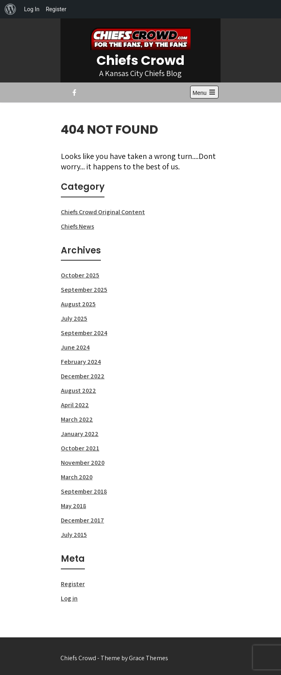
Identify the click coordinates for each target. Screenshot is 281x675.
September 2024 (84, 333)
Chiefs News (77, 226)
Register (73, 584)
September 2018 (84, 491)
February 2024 (81, 362)
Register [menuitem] (56, 9)
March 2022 (77, 419)
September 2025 (84, 289)
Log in (69, 598)
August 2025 (78, 304)
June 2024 (75, 347)
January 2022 (79, 434)
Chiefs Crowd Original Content (103, 212)
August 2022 (78, 390)
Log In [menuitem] (31, 9)
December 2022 (82, 376)
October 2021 (80, 448)
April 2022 (75, 405)
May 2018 (73, 506)
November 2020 (82, 462)
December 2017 (82, 520)
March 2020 (76, 477)
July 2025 (74, 318)
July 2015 (74, 534)
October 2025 (80, 275)
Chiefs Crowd (140, 60)
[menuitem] (10, 9)
